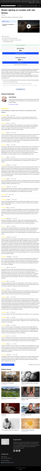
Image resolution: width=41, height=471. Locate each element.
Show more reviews (7, 364)
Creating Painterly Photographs (27, 430)
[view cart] (38, 1)
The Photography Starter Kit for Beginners (10, 430)
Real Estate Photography (26, 414)
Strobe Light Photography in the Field (8, 25)
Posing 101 (3, 414)
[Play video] (29, 26)
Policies (20, 469)
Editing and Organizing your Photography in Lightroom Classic (30, 399)
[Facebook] (17, 451)
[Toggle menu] (39, 6)
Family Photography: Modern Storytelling (29, 383)
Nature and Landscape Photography (8, 398)
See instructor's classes (13, 104)
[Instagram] (19, 451)
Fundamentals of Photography (7, 383)
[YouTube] (14, 451)
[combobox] (27, 6)
